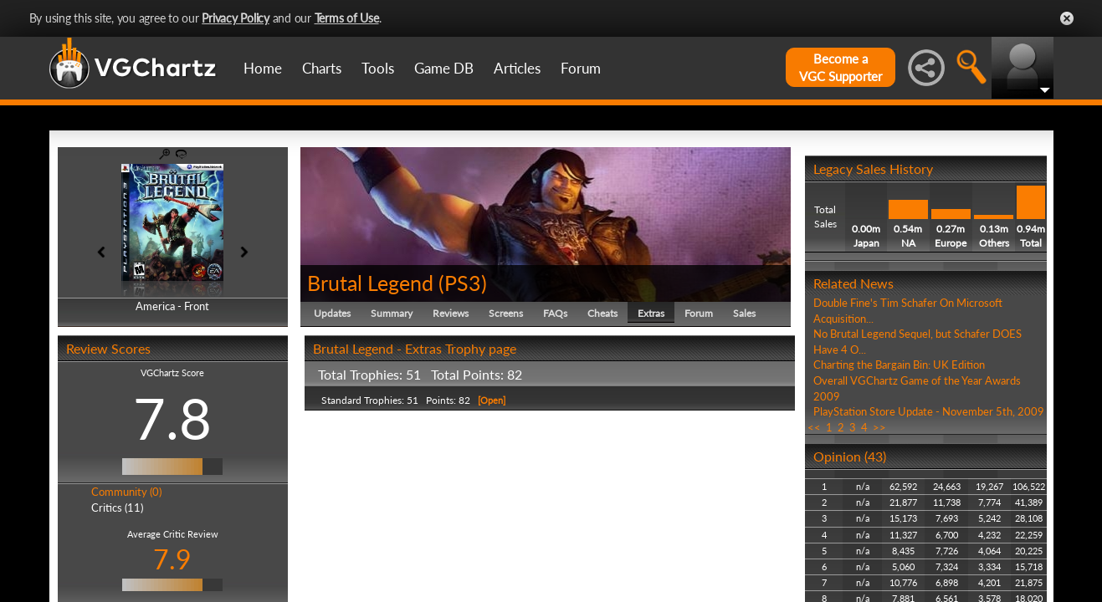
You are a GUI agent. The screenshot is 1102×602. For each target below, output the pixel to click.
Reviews (451, 313)
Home (262, 68)
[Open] (490, 400)
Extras (651, 313)
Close (1067, 18)
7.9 (172, 559)
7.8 (172, 418)
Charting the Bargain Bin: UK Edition (899, 364)
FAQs (555, 313)
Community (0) (126, 491)
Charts (321, 68)
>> (879, 427)
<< (814, 427)
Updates (332, 313)
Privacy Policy (235, 18)
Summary (392, 313)
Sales (744, 313)
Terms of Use (347, 18)
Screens (506, 313)
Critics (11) (117, 507)
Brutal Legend (370, 282)
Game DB (444, 68)
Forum (581, 68)
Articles (517, 68)
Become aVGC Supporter (840, 67)
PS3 (462, 282)
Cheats (602, 313)
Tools (377, 68)
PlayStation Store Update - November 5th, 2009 (928, 411)
